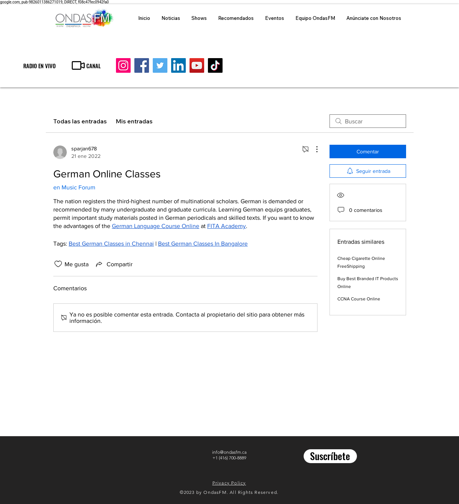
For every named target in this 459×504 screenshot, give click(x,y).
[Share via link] (113, 264)
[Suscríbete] (330, 456)
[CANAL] (85, 65)
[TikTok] (215, 65)
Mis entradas (134, 121)
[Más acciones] (313, 149)
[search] (368, 121)
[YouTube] (197, 65)
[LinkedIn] (178, 65)
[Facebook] (141, 65)
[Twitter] (160, 65)
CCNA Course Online (358, 299)
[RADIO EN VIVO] (39, 65)
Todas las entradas (80, 121)
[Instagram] (123, 65)
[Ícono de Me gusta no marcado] (58, 264)
